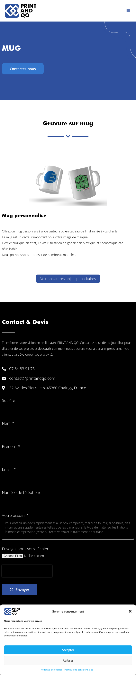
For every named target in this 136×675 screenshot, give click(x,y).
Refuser (68, 660)
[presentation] (27, 571)
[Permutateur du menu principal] (128, 10)
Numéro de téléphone (21, 492)
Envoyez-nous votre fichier (25, 549)
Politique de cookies (51, 669)
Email (7, 469)
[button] (130, 611)
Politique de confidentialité (78, 669)
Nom (7, 423)
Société (8, 400)
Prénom (9, 446)
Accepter (68, 650)
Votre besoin (14, 515)
